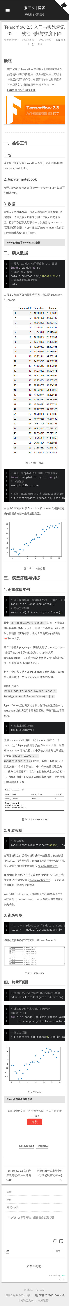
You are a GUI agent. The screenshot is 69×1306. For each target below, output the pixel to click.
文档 (6, 715)
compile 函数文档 (48, 864)
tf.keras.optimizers (39, 878)
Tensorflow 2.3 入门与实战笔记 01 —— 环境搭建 (18, 1174)
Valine (63, 1275)
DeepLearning (26, 1144)
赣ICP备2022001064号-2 (49, 1294)
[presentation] (10, 638)
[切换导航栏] (7, 10)
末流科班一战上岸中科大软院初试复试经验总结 (50, 1174)
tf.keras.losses (24, 898)
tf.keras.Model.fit (46, 939)
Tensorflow (42, 1144)
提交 (58, 1250)
